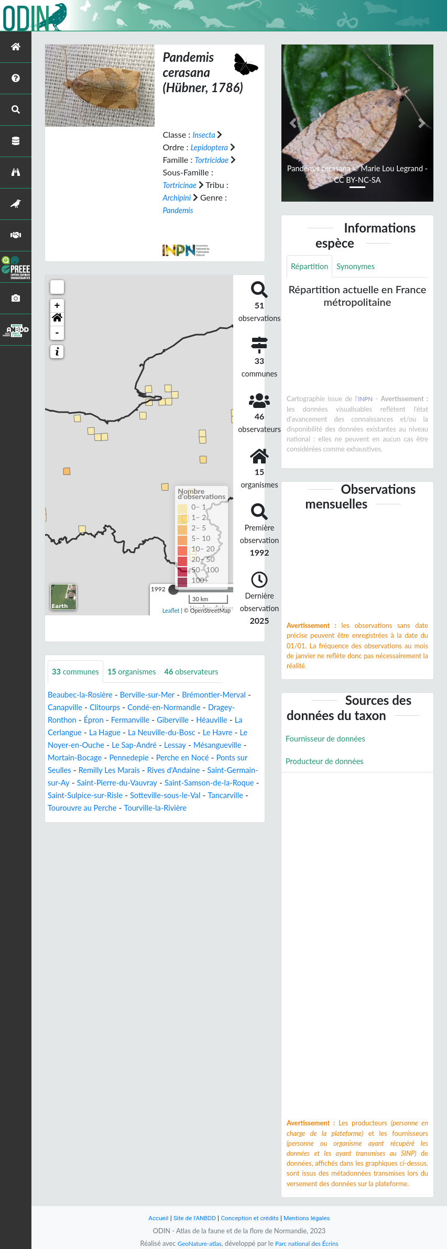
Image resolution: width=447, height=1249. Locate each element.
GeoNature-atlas (196, 1243)
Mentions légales (312, 1218)
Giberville (212, 720)
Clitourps (142, 708)
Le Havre (69, 745)
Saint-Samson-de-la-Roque (133, 796)
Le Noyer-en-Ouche (129, 745)
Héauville (65, 733)
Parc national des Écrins (308, 1243)
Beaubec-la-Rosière (83, 695)
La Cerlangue (113, 733)
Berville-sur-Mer (156, 695)
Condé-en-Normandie (207, 708)
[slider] (173, 589)
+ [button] (57, 305)
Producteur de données (328, 764)
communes (78, 672)
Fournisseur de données (329, 740)
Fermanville (166, 720)
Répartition (311, 267)
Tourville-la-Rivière (114, 821)
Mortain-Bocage (137, 758)
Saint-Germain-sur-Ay (131, 783)
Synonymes (361, 267)
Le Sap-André (197, 745)
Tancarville (176, 808)
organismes (139, 672)
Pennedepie (196, 758)
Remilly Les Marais (177, 771)
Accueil (151, 1218)
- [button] (57, 332)
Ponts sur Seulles (105, 771)
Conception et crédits (250, 1218)
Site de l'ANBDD (190, 1218)
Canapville (99, 708)
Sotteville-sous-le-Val (111, 808)
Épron (126, 720)
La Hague (162, 733)
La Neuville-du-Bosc (223, 733)
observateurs (203, 672)
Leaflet (171, 610)
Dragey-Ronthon (78, 720)
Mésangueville (74, 758)
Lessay (242, 745)
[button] (57, 319)
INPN (365, 400)
